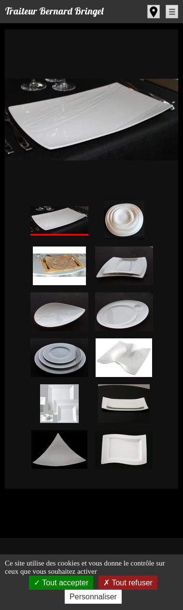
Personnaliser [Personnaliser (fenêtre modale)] (93, 597)
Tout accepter (61, 583)
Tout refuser (128, 583)
